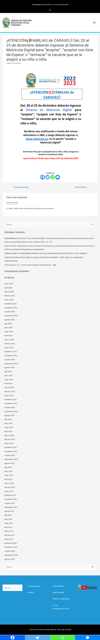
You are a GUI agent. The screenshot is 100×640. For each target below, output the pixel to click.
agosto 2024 (9, 367)
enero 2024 (8, 395)
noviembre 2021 (10, 499)
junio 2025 (8, 327)
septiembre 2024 (11, 364)
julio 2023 (8, 419)
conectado (28, 208)
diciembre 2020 (10, 543)
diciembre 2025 (10, 304)
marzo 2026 (9, 292)
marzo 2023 (9, 435)
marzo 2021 (9, 531)
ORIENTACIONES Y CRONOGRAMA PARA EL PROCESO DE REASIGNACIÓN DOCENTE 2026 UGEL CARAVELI (45, 253)
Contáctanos (58, 586)
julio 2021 (8, 515)
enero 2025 (8, 347)
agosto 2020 (9, 559)
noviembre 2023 (10, 403)
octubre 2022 (9, 455)
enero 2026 (8, 300)
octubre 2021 (9, 503)
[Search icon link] (50, 10)
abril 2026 (8, 288)
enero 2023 (8, 443)
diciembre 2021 (10, 495)
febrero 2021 (9, 535)
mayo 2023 (8, 427)
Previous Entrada (20, 187)
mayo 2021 (8, 523)
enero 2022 (8, 491)
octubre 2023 (9, 407)
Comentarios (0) (12, 202)
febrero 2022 (9, 487)
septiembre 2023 (11, 411)
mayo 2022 (8, 475)
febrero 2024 (9, 391)
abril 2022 (8, 479)
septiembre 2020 (11, 555)
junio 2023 (8, 423)
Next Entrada (81, 187)
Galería (31, 592)
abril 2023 (8, 431)
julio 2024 (8, 371)
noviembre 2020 (10, 547)
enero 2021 (8, 539)
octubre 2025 (9, 312)
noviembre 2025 (10, 308)
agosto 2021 (9, 511)
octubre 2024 (9, 360)
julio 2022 (8, 467)
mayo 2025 (8, 332)
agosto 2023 (9, 415)
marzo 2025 (9, 340)
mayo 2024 (8, 379)
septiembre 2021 (11, 507)
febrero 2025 (9, 344)
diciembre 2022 (10, 447)
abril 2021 (8, 527)
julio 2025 (8, 324)
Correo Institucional (60, 4)
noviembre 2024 (10, 355)
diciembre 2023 (10, 399)
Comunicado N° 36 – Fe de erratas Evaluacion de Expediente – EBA (30, 265)
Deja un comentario (13, 63)
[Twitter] (47, 177)
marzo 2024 (9, 387)
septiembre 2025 (11, 316)
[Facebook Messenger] (57, 177)
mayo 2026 (8, 284)
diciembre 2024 (10, 351)
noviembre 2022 (10, 451)
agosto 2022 (9, 463)
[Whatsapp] (52, 177)
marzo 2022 (9, 483)
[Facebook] (42, 177)
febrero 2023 (9, 439)
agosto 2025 (9, 320)
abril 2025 (8, 336)
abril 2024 (8, 383)
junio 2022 (8, 471)
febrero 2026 (9, 296)
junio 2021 (8, 519)
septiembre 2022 (11, 459)
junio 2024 (8, 375)
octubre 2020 (9, 551)
